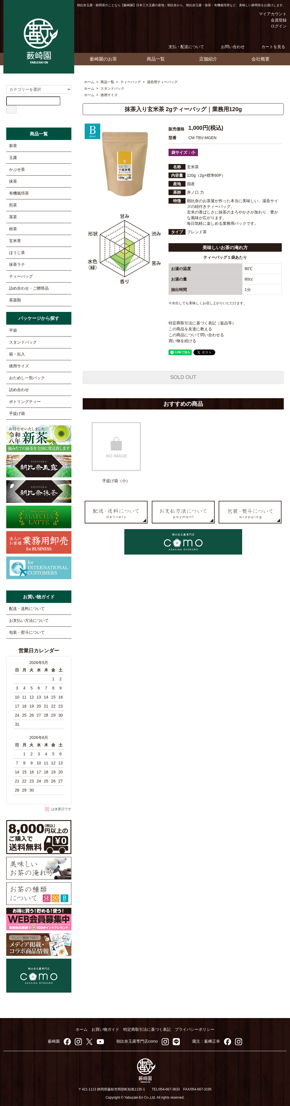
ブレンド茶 (197, 232)
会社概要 (260, 59)
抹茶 (13, 181)
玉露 (13, 157)
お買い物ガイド (105, 1029)
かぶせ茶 (17, 169)
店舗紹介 (208, 59)
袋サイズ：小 (183, 152)
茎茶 (13, 217)
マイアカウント (269, 14)
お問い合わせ (229, 46)
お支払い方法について (29, 620)
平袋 (13, 330)
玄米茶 (15, 240)
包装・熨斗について (27, 632)
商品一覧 (156, 59)
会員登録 (276, 20)
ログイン (276, 26)
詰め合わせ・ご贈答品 (29, 288)
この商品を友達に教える (190, 329)
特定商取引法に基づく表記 (147, 1029)
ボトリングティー (25, 401)
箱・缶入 (17, 354)
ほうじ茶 (17, 252)
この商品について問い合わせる (196, 335)
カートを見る (269, 46)
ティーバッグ (130, 82)
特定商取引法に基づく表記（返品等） (202, 323)
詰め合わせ (19, 389)
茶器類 (15, 300)
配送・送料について (27, 608)
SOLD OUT (183, 377)
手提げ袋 (17, 413)
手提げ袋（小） (116, 480)
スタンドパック (112, 88)
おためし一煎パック (27, 378)
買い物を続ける (182, 341)
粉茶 (13, 229)
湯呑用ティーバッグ (162, 82)
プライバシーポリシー (194, 1029)
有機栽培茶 (19, 193)
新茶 (13, 145)
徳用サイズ (109, 95)
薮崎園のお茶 (103, 59)
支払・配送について (182, 46)
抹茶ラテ (17, 264)
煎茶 (13, 205)
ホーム (89, 82)
